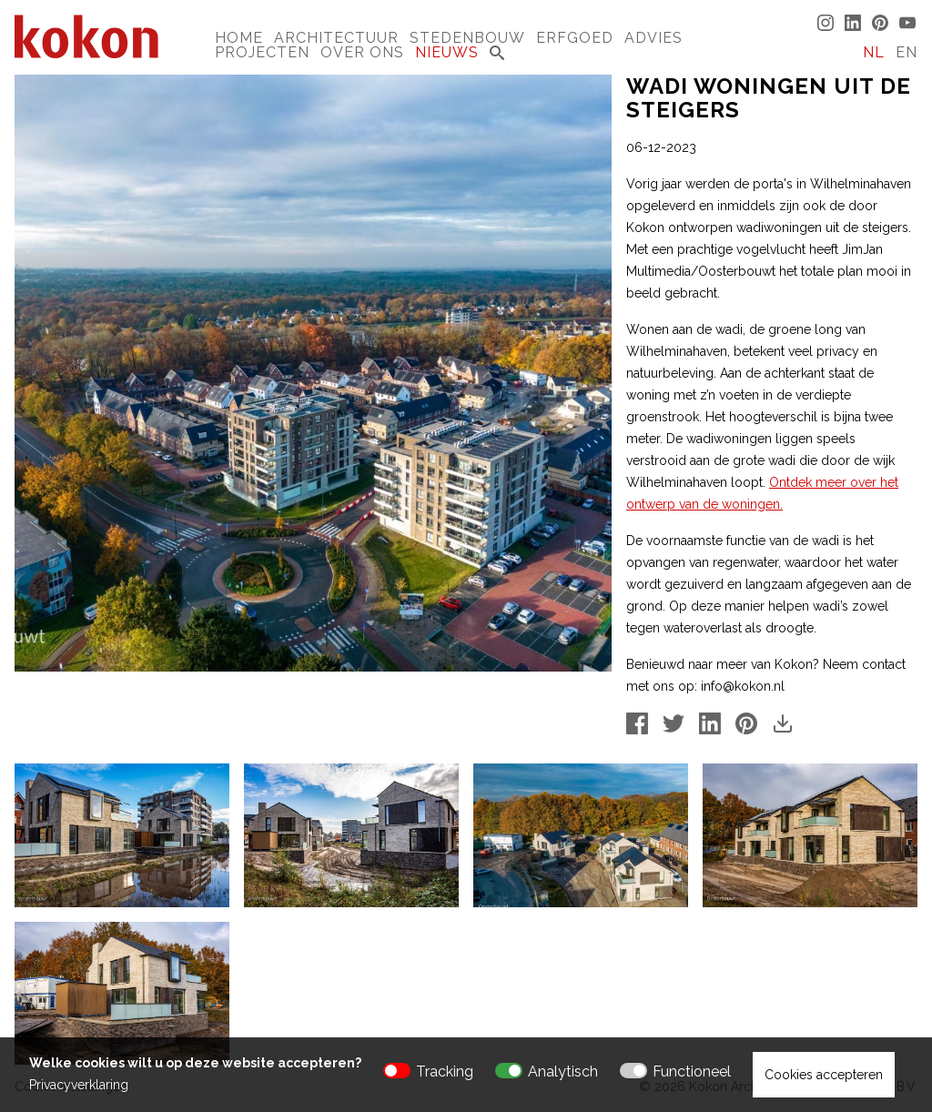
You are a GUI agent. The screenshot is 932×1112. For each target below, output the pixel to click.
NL (874, 52)
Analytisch (563, 1071)
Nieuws (447, 52)
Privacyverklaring (78, 1084)
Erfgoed (574, 37)
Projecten (262, 52)
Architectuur (336, 37)
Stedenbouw (467, 37)
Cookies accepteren (824, 1074)
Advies (653, 37)
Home (239, 37)
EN (906, 52)
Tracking (444, 1071)
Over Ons (362, 52)
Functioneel (692, 1071)
